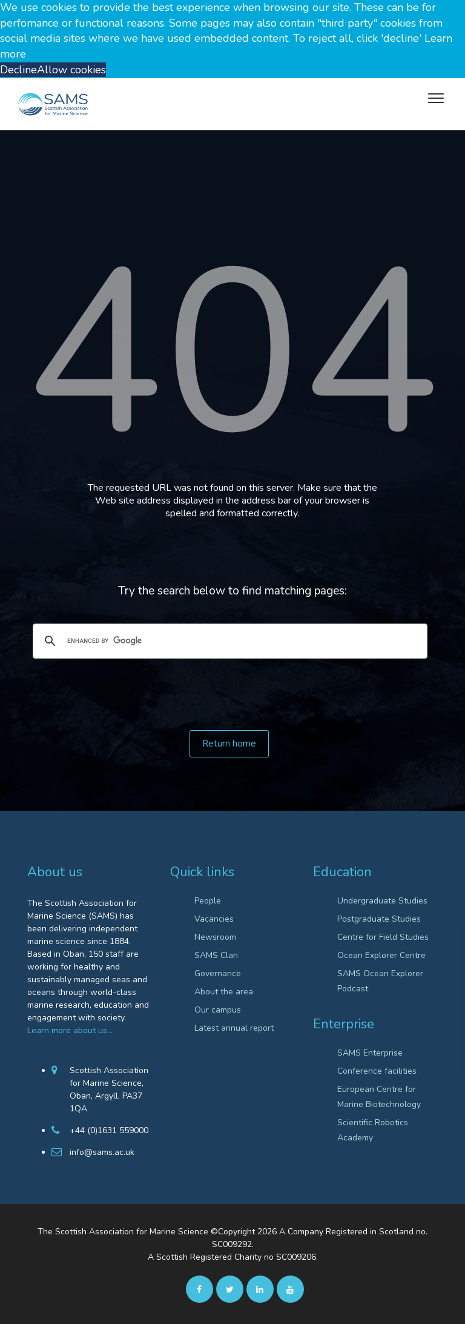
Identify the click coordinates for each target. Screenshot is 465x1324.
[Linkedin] (260, 1289)
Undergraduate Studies (382, 901)
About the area (223, 991)
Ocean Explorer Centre (381, 955)
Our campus (217, 1010)
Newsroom (215, 937)
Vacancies (214, 919)
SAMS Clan (216, 955)
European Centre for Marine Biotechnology (379, 1096)
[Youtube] (290, 1289)
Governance (217, 973)
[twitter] (229, 1289)
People (207, 901)
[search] (228, 641)
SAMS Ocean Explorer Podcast (380, 981)
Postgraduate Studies (379, 919)
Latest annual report (234, 1028)
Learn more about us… (70, 1030)
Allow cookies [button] (71, 69)
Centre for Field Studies (383, 937)
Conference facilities (377, 1071)
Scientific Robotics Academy (372, 1130)
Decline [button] (18, 69)
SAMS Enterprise (370, 1053)
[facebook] (199, 1289)
